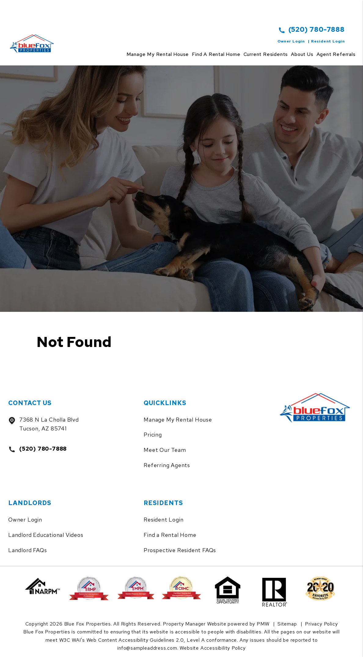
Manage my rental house (158, 54)
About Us (302, 54)
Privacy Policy (321, 624)
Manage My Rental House (178, 419)
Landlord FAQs (27, 550)
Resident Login (328, 41)
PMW (263, 624)
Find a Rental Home (170, 534)
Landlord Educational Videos (45, 534)
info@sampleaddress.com (147, 648)
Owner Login (291, 41)
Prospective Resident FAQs (180, 550)
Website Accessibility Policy (212, 648)
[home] (33, 36)
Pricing (153, 434)
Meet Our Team (165, 449)
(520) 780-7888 (316, 29)
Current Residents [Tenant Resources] (266, 54)
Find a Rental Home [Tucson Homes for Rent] (216, 54)
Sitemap (287, 624)
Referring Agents (167, 465)
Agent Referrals (336, 54)
